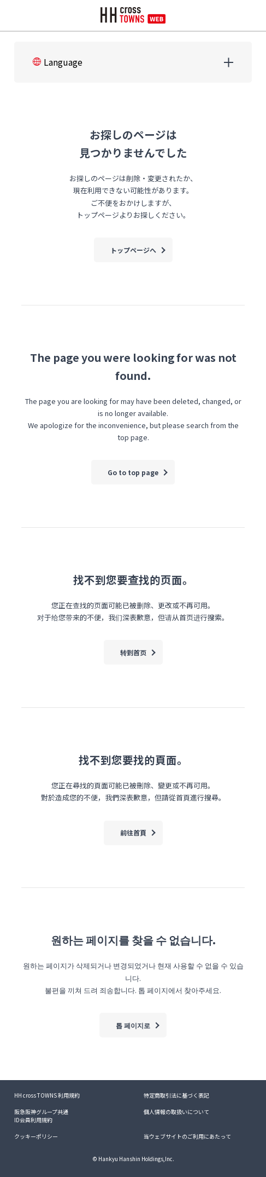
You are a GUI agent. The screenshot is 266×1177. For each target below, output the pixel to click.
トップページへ (133, 250)
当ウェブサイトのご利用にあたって (187, 1136)
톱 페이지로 (133, 1025)
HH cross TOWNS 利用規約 (47, 1095)
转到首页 (133, 652)
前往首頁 (133, 832)
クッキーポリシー (36, 1136)
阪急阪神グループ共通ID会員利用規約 (41, 1115)
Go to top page (133, 472)
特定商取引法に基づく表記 (176, 1095)
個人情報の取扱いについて (176, 1111)
